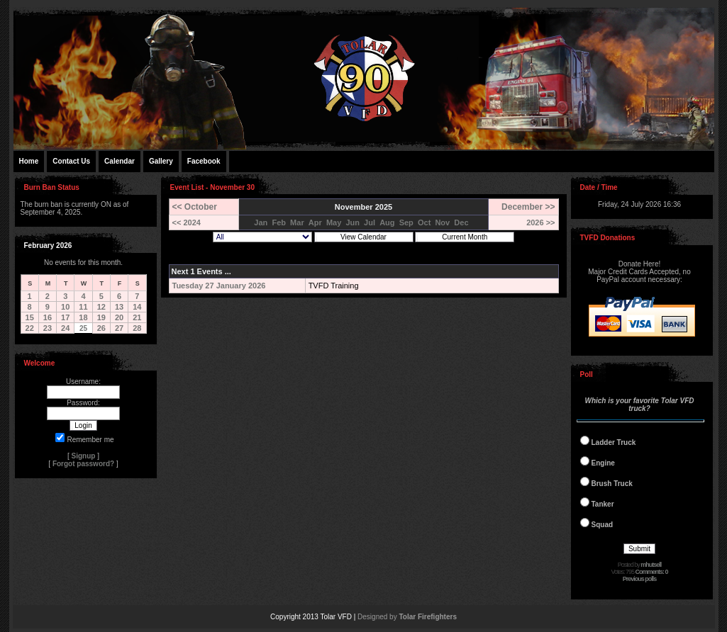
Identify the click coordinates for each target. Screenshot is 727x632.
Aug (386, 222)
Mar (297, 222)
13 (119, 307)
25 (83, 328)
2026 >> (540, 222)
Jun (352, 222)
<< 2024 (186, 222)
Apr (315, 222)
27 (119, 328)
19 (101, 317)
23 (47, 328)
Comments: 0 (652, 571)
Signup (84, 456)
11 (83, 307)
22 (30, 328)
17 (65, 317)
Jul (369, 222)
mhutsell (650, 564)
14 (137, 307)
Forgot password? (83, 464)
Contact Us (71, 161)
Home (29, 161)
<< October (194, 207)
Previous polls (640, 578)
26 (101, 328)
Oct (424, 222)
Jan (260, 222)
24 (65, 328)
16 (47, 317)
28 (137, 328)
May (333, 222)
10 (65, 307)
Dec (461, 222)
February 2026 (48, 245)
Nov (442, 222)
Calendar (119, 161)
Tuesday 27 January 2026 (219, 285)
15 (30, 317)
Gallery (161, 161)
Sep (406, 222)
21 (137, 317)
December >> (528, 207)
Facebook (204, 161)
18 (83, 317)
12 (101, 307)
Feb (279, 222)
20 (119, 317)
